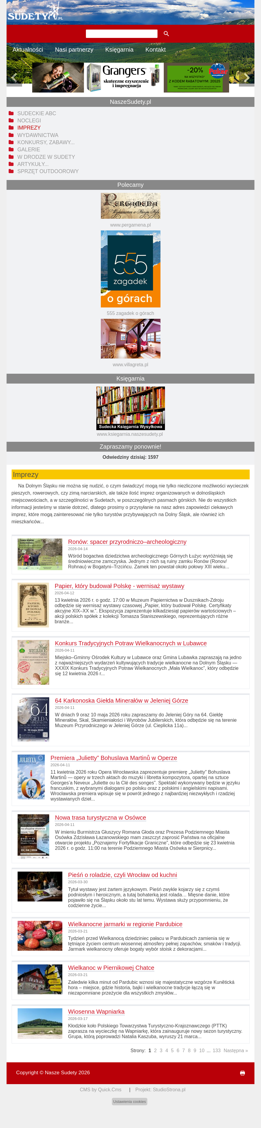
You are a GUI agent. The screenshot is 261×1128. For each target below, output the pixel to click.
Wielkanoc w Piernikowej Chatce (111, 967)
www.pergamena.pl (130, 224)
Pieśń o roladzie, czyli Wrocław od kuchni (122, 875)
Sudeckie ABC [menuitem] (36, 113)
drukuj (240, 1073)
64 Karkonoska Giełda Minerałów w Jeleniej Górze (121, 700)
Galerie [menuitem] (28, 150)
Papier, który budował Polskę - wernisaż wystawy (119, 586)
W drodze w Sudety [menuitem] (46, 157)
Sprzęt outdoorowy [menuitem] (48, 171)
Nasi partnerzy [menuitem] (74, 49)
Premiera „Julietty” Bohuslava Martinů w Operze (113, 758)
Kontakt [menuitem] (156, 49)
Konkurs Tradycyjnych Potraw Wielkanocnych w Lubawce (131, 643)
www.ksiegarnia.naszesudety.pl (130, 434)
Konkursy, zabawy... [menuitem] (46, 142)
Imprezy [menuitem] (29, 128)
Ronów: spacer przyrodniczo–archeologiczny (127, 541)
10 (202, 1050)
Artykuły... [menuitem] (33, 164)
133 (217, 1050)
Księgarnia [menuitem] (119, 49)
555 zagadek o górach (130, 313)
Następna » (236, 1050)
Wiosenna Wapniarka (96, 1011)
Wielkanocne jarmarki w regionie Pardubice (125, 924)
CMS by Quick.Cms (100, 1089)
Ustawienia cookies (129, 1101)
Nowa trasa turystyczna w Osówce (100, 817)
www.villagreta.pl (130, 364)
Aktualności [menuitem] (28, 49)
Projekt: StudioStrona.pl (160, 1089)
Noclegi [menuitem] (29, 121)
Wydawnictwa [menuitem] (37, 135)
